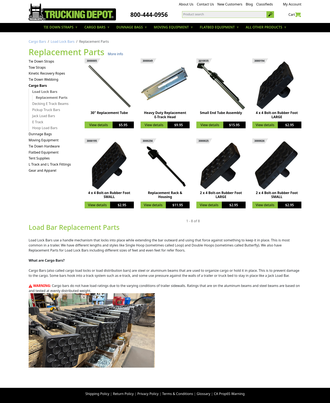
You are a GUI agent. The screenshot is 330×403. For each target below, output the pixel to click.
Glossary (203, 393)
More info (115, 54)
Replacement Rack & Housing (165, 194)
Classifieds (264, 4)
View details (98, 125)
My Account (292, 4)
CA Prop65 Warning (229, 393)
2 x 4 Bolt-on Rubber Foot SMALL (277, 194)
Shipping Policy (97, 393)
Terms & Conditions (177, 393)
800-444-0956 (149, 15)
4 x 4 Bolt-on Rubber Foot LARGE (277, 114)
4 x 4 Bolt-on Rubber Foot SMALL (109, 194)
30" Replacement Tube (109, 112)
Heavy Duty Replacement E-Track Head (165, 114)
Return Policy (123, 393)
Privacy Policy (147, 393)
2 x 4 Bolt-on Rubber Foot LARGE (221, 194)
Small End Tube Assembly (221, 112)
